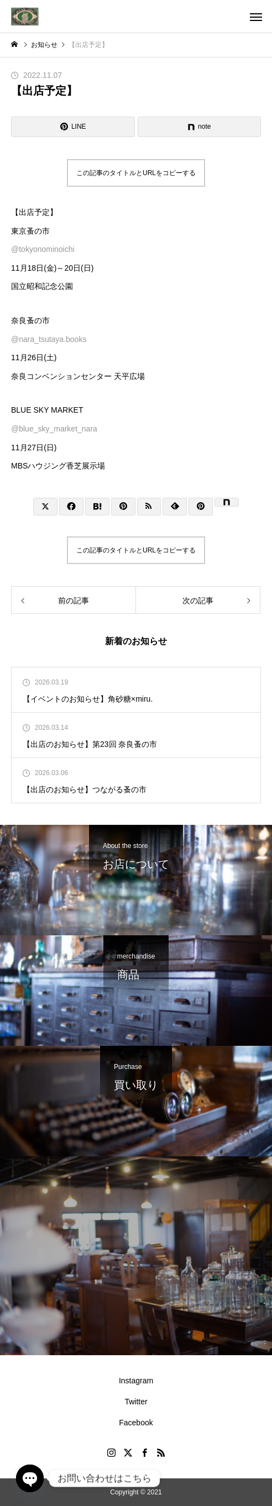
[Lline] (73, 127)
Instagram (136, 1380)
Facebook (136, 1422)
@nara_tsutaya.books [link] (48, 339)
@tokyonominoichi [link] (43, 249)
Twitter (135, 1401)
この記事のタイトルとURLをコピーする (136, 173)
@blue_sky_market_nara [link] (54, 428)
